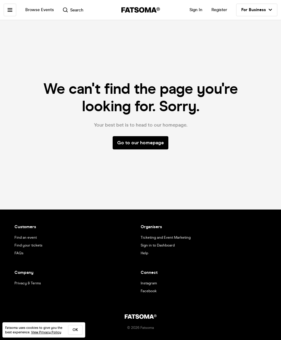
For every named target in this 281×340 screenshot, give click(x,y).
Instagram (149, 283)
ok (75, 330)
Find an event (25, 237)
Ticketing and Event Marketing (166, 237)
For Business (256, 10)
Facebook (149, 291)
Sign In (195, 9)
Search (73, 10)
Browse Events (39, 9)
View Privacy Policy (46, 332)
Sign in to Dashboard (158, 245)
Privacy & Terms (27, 283)
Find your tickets (28, 245)
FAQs (18, 253)
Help (144, 253)
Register (219, 9)
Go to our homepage (140, 142)
